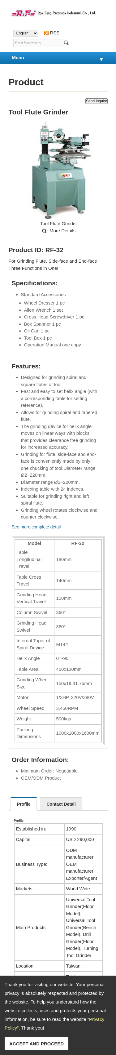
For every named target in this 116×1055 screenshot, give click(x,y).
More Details (62, 230)
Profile (24, 804)
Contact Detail (60, 804)
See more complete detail (36, 526)
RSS (55, 32)
